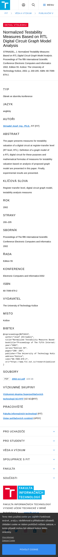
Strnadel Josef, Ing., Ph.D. (16, 126)
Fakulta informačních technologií (20, 413)
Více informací (8, 537)
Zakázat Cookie (8, 541)
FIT (6, 13)
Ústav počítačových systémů (18, 418)
